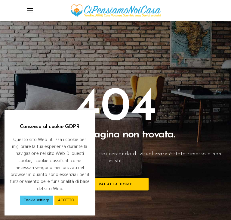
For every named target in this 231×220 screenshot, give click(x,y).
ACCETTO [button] (66, 200)
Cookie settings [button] (36, 200)
